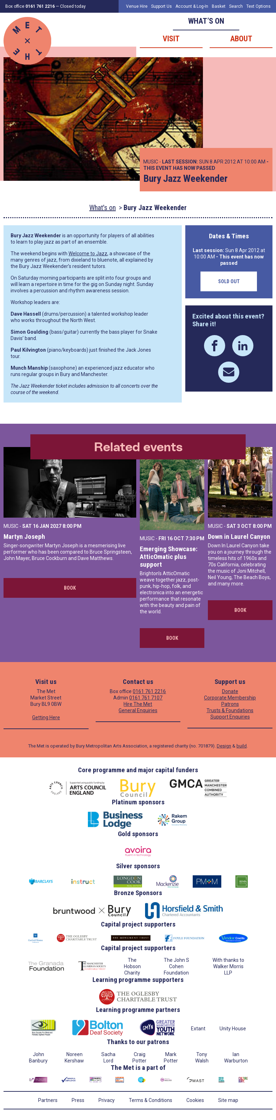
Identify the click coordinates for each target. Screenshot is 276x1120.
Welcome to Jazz (87, 253)
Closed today (73, 6)
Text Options (258, 6)
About (241, 38)
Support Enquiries (230, 717)
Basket (219, 6)
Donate (230, 691)
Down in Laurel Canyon (239, 536)
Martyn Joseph (24, 536)
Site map (228, 1100)
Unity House (233, 1028)
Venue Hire (137, 6)
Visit (171, 38)
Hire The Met (138, 704)
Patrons (230, 704)
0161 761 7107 (145, 698)
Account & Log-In (191, 6)
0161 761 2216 (149, 691)
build (241, 746)
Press (78, 1100)
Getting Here (46, 717)
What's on (102, 207)
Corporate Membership (230, 698)
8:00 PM (72, 526)
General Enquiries (138, 710)
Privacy (106, 1100)
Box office (30, 6)
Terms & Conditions (150, 1100)
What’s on (206, 21)
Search (236, 6)
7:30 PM (194, 538)
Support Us (161, 6)
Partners (48, 1100)
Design (224, 746)
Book (70, 588)
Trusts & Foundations (229, 710)
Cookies (195, 1100)
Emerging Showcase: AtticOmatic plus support (169, 556)
